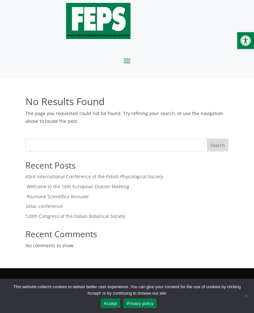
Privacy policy (140, 303)
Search (217, 145)
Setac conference (44, 206)
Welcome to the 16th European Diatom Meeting (77, 186)
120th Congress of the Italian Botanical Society (75, 216)
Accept (110, 303)
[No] (246, 296)
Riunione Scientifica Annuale (57, 196)
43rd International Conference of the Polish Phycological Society (94, 176)
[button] (245, 40)
